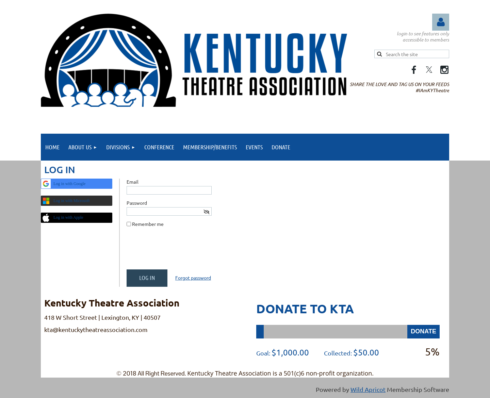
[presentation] (178, 251)
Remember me (148, 224)
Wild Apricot (368, 389)
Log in (440, 22)
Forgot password (193, 278)
